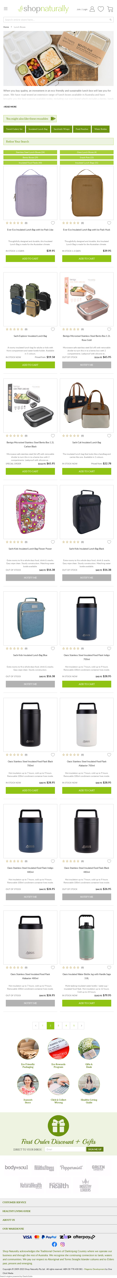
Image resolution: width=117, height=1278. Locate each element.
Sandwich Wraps (62, 129)
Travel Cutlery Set (14, 129)
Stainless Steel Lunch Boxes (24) (30, 152)
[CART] (110, 9)
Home (6, 27)
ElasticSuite (27, 1276)
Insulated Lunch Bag (38, 129)
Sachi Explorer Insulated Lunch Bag (30, 335)
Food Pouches (82, 129)
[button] (53, 223)
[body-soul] (17, 1167)
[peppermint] (71, 1167)
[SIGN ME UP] (95, 1149)
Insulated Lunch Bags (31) (86, 162)
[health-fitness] (44, 1167)
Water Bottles (100, 129)
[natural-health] (31, 1185)
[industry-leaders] (86, 1185)
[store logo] (43, 9)
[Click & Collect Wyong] (58, 1084)
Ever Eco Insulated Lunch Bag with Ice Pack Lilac (30, 229)
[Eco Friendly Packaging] (28, 1048)
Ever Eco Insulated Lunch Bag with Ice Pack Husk (86, 229)
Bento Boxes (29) (30, 157)
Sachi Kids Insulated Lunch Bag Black (86, 548)
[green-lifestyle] (99, 1167)
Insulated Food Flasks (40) (30, 162)
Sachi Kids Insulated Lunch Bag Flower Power (30, 548)
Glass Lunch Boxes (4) (86, 152)
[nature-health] (58, 1185)
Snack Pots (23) (87, 157)
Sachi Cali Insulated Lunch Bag (86, 442)
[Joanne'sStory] (28, 1084)
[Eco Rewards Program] (58, 1048)
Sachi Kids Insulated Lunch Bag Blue (30, 655)
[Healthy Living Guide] (89, 1084)
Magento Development (94, 1269)
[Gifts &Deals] (89, 1048)
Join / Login (82, 9)
